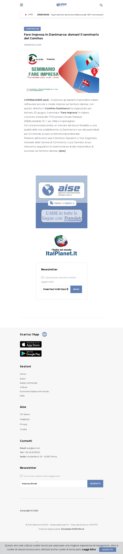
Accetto (107, 549)
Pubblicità (25, 419)
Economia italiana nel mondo (34, 391)
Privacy (23, 424)
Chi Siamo (25, 414)
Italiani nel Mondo (28, 383)
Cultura (23, 387)
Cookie (23, 429)
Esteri (23, 378)
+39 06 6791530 (32, 452)
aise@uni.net (33, 448)
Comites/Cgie (32, 29)
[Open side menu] (21, 5)
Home (23, 374)
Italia (22, 395)
